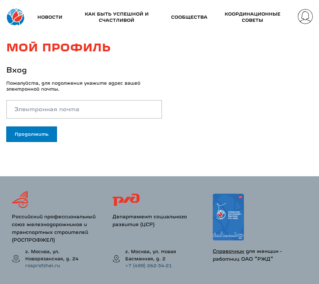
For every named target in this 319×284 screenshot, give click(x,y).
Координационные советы (252, 17)
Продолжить (32, 134)
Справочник (228, 251)
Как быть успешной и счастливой (117, 17)
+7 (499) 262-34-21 (148, 265)
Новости (49, 17)
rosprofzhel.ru (42, 265)
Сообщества (189, 17)
